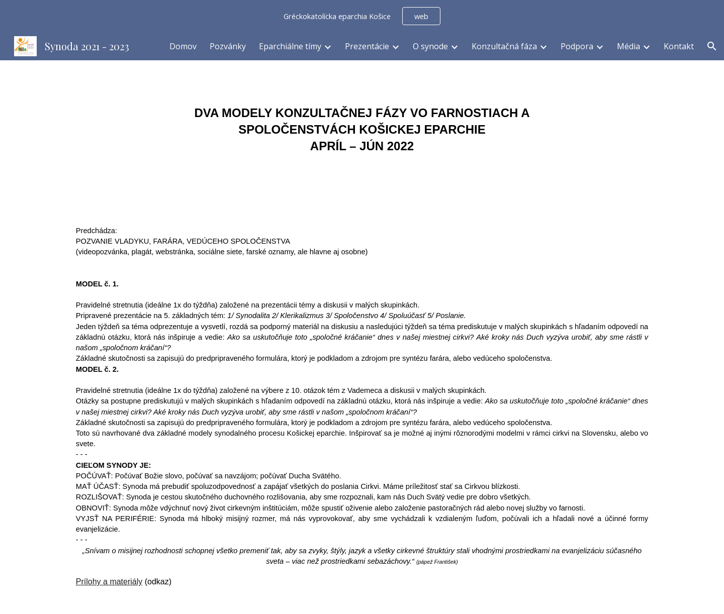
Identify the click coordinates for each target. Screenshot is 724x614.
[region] (362, 16)
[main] (362, 129)
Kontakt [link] (679, 46)
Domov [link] (183, 46)
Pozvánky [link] (228, 46)
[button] (712, 46)
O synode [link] (430, 46)
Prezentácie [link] (367, 46)
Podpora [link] (577, 46)
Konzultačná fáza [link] (504, 46)
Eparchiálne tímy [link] (290, 46)
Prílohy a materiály (109, 581)
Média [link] (628, 46)
